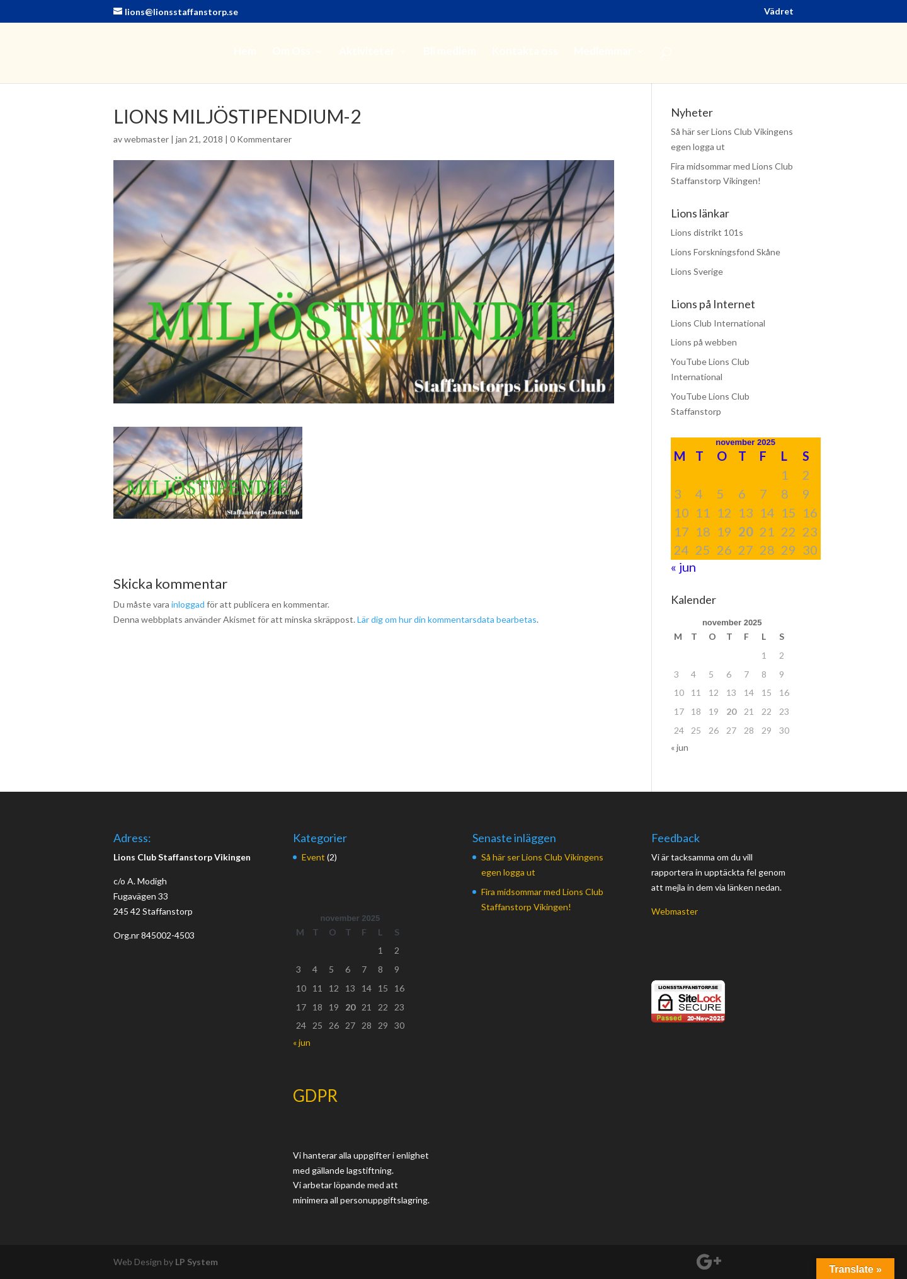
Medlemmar (603, 52)
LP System (196, 1261)
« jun (683, 566)
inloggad (188, 604)
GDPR (315, 1095)
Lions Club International (718, 323)
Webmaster (674, 911)
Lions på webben (704, 342)
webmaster (146, 139)
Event (313, 857)
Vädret (779, 11)
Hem (245, 52)
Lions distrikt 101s (707, 232)
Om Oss (291, 52)
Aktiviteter (367, 52)
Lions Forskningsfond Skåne (725, 251)
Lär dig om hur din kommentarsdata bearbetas (447, 619)
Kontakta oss (525, 52)
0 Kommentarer (261, 139)
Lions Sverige (697, 271)
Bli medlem (449, 52)
